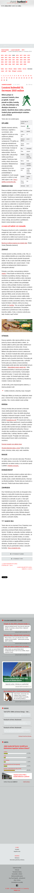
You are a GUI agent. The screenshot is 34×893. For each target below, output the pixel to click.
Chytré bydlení (5, 50)
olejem (4, 273)
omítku (5, 751)
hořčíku (11, 305)
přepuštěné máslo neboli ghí (17, 367)
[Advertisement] (17, 26)
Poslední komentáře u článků (12, 620)
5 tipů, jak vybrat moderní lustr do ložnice (16, 646)
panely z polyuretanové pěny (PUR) (12, 768)
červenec (3, 51)
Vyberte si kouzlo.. (13, 466)
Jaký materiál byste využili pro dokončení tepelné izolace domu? (16, 747)
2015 (23, 50)
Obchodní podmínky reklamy (17, 859)
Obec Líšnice (17, 879)
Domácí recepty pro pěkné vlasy (12, 444)
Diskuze (17, 869)
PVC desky (6, 759)
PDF (30, 84)
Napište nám (17, 851)
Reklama (17, 857)
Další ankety (26, 781)
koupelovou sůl (11, 420)
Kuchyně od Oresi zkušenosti (12, 719)
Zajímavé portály (17, 867)
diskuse (5, 708)
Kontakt (17, 849)
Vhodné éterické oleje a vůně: (11, 448)
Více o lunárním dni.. (14, 548)
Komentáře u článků (17, 873)
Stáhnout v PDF (17, 558)
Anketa (5, 741)
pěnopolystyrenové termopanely (12, 764)
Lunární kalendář (15, 50)
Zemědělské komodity (17, 881)
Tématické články (17, 871)
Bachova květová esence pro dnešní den (14, 243)
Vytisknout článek (17, 554)
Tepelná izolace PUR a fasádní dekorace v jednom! (21, 775)
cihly (5, 755)
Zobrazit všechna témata (24, 735)
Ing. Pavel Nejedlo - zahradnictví (17, 877)
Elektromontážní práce (17, 875)
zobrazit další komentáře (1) (22, 631)
